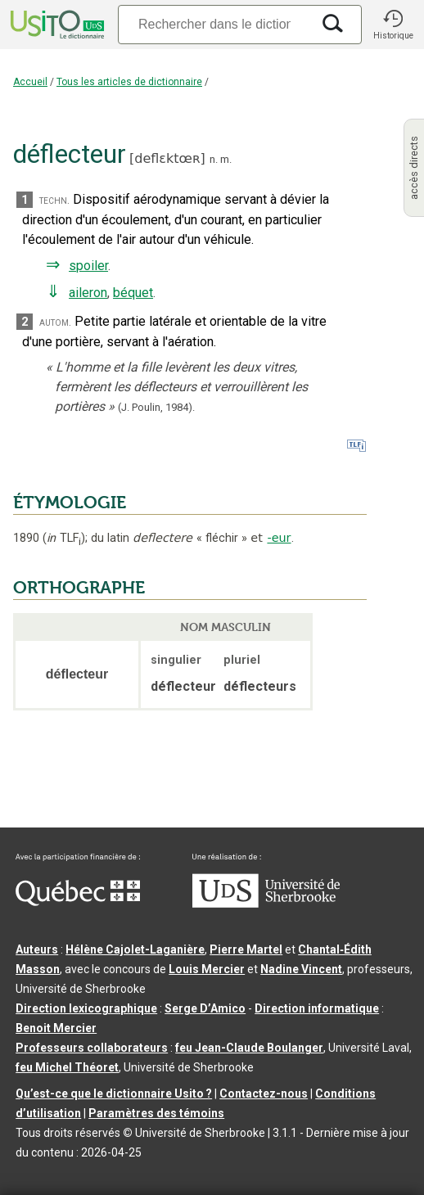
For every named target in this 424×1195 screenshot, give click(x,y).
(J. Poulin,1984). (156, 407)
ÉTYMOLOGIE (69, 502)
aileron (88, 292)
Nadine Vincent (301, 969)
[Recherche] (214, 24)
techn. (54, 200)
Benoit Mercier (56, 1028)
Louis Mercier (207, 969)
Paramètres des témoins (156, 1113)
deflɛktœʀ (167, 158)
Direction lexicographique (86, 1008)
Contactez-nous (263, 1093)
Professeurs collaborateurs (92, 1047)
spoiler (88, 265)
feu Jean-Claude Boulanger (249, 1047)
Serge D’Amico (205, 1008)
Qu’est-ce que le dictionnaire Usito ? (114, 1093)
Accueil (30, 82)
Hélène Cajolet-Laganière (135, 949)
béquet (133, 292)
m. (226, 159)
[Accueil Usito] (55, 24)
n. (214, 159)
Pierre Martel (246, 949)
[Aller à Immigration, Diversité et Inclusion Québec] (78, 902)
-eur (279, 537)
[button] (392, 24)
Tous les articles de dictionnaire (129, 82)
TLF (64, 538)
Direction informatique (317, 1008)
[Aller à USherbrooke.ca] (266, 903)
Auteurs (37, 949)
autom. (55, 322)
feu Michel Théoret (67, 1067)
